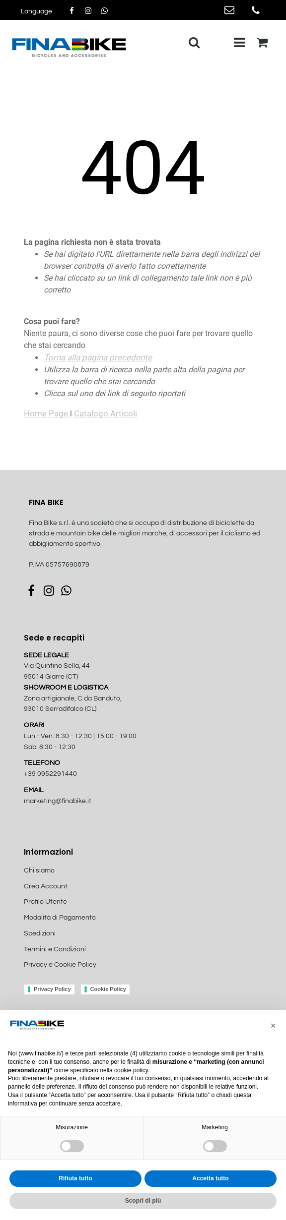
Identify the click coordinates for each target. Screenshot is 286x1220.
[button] (273, 1026)
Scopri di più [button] (143, 1200)
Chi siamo (39, 870)
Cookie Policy (108, 989)
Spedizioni (40, 933)
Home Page (47, 413)
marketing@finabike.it (57, 801)
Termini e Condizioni (55, 949)
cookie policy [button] (131, 1070)
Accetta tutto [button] (210, 1178)
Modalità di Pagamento (60, 917)
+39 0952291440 (50, 773)
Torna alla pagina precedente (98, 357)
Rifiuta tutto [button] (75, 1178)
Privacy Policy (52, 989)
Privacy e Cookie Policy (60, 964)
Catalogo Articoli (105, 413)
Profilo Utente (45, 901)
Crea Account (46, 886)
